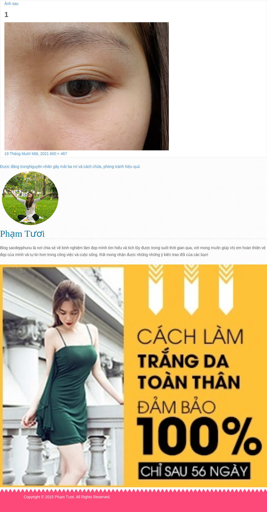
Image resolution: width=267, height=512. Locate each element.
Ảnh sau (11, 3)
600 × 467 (58, 153)
